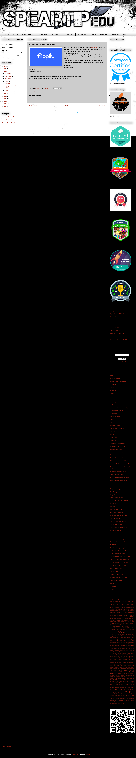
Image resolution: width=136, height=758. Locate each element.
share (111, 679)
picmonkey (115, 662)
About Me (15, 34)
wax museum (113, 700)
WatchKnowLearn (115, 518)
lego (125, 651)
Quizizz (112, 422)
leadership (116, 651)
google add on (130, 632)
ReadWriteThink (114, 503)
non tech (132, 656)
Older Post (101, 105)
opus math (131, 659)
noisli (128, 656)
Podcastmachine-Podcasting (118, 568)
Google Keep (113, 413)
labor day (132, 650)
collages (119, 612)
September (8, 78)
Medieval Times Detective (9, 123)
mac (133, 651)
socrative (124, 682)
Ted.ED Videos (114, 545)
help (125, 640)
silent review (127, 679)
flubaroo (129, 627)
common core (130, 612)
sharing (115, 679)
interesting (112, 647)
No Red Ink (113, 405)
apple (116, 601)
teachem (132, 686)
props (129, 667)
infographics (127, 644)
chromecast (126, 609)
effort (111, 624)
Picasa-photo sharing (116, 524)
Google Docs (113, 495)
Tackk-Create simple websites (118, 527)
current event (131, 618)
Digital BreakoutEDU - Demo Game (120, 314)
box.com (122, 604)
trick (121, 695)
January (7, 90)
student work (124, 684)
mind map (131, 653)
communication (114, 613)
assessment (126, 601)
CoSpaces (113, 390)
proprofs (125, 667)
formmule (117, 629)
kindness (117, 650)
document (132, 620)
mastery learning (117, 653)
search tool (131, 676)
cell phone (127, 606)
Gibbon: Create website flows (118, 458)
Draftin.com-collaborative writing (119, 471)
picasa (111, 662)
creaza (123, 618)
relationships (113, 671)
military (127, 653)
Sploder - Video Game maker (118, 381)
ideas (117, 644)
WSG (124, 34)
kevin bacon (129, 648)
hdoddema (75, 754)
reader (111, 670)
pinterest (121, 662)
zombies (122, 703)
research (125, 671)
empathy (120, 624)
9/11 (115, 599)
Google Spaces (114, 402)
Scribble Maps (114, 455)
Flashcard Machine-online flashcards (120, 551)
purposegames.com (114, 668)
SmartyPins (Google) (116, 416)
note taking (112, 657)
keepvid (123, 648)
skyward (132, 679)
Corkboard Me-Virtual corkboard (119, 577)
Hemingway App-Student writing (119, 408)
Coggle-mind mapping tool (117, 489)
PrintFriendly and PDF (115, 665)
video (118, 697)
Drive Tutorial (116, 621)
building (132, 604)
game (111, 631)
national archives (114, 656)
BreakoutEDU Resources (117, 333)
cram (122, 617)
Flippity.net (94, 47)
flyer (133, 627)
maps (111, 653)
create (126, 617)
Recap (112, 396)
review (39, 91)
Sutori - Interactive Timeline (118, 378)
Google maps (116, 637)
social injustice (126, 681)
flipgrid (120, 627)
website (123, 700)
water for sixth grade (128, 698)
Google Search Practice (116, 410)
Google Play (123, 637)
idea (130, 642)
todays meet (126, 693)
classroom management (115, 610)
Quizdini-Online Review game (118, 480)
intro (127, 647)
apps (120, 601)
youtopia (112, 703)
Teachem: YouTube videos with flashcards (122, 464)
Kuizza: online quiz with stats (118, 461)
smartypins (119, 681)
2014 (5, 101)
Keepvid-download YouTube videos (120, 556)
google (123, 632)
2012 (5, 106)
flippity (35, 91)
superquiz (112, 686)
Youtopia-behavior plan (116, 474)
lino (128, 651)
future (133, 629)
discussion (126, 620)
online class (118, 657)
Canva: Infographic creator (117, 446)
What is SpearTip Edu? (28, 34)
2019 (5, 69)
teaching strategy (119, 687)
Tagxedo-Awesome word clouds (119, 562)
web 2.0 (119, 700)
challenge (132, 606)
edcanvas (117, 623)
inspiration (124, 645)
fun (130, 629)
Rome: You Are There (8, 120)
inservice (117, 645)
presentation (127, 664)
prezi (133, 664)
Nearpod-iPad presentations (118, 565)
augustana (112, 603)
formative (112, 629)
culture (126, 618)
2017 (5, 93)
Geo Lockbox (7, 746)
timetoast (116, 693)
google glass (127, 635)
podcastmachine (130, 662)
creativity (119, 618)
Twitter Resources (115, 43)
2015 (5, 99)
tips (120, 693)
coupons (118, 617)
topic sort (112, 695)
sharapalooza (130, 678)
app (133, 599)
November (8, 76)
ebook (133, 621)
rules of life (120, 673)
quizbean (124, 668)
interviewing (123, 647)
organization (113, 661)
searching (112, 678)
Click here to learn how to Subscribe (120, 340)
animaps (123, 599)
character (112, 607)
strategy (132, 682)
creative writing (113, 618)
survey (116, 686)
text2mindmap (131, 689)
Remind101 (113, 586)
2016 (5, 96)
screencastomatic (130, 675)
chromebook (119, 609)
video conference (125, 697)
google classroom (122, 634)
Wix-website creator (115, 536)
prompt (120, 667)
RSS (116, 673)
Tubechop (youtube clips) (117, 428)
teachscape (127, 687)
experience (131, 624)
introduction (131, 647)
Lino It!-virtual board (115, 571)
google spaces (120, 639)
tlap (122, 693)
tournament (117, 695)
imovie (121, 644)
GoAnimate (131, 631)
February (8, 83)
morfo (121, 654)
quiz (121, 668)
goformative (112, 632)
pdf (121, 661)
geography (121, 631)
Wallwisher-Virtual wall (116, 574)
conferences (113, 615)
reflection (132, 670)
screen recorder (120, 675)
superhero (132, 684)
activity (118, 599)
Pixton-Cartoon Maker (116, 580)
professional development (127, 665)
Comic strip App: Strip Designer (119, 500)
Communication (81, 34)
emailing (115, 624)
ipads (111, 648)
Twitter (112, 589)
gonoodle (118, 632)
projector (116, 667)
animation (129, 599)
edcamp (112, 623)
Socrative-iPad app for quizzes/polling (121, 548)
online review (131, 657)
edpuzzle (121, 623)
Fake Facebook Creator (116, 483)
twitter (111, 697)
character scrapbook (120, 607)
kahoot (119, 648)
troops (123, 695)
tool (131, 693)
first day (130, 626)
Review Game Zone (115, 530)
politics (111, 664)
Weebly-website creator (116, 533)
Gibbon (126, 631)
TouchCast (113, 384)
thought (122, 692)
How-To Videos (104, 34)
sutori (120, 686)
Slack (111, 375)
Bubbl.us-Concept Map (116, 452)
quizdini (129, 668)
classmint (132, 609)
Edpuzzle (112, 431)
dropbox (122, 621)
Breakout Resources (116, 317)
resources (131, 671)
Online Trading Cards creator (118, 521)
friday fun (126, 629)
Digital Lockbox (114, 327)
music (133, 654)
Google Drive (43, 34)
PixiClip (112, 387)
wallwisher (112, 698)
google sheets (130, 637)
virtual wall (131, 697)
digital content (119, 620)
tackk (123, 686)
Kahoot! (112, 434)
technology (118, 689)
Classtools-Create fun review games (120, 542)
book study (116, 604)
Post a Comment (36, 99)
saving (132, 673)
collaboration (113, 612)
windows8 (112, 701)
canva (119, 606)
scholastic (112, 675)
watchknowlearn (119, 698)
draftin (111, 621)
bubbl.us (128, 604)
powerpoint (120, 664)
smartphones (113, 681)
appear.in (112, 601)
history (118, 642)
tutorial (132, 695)
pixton (124, 662)
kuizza (121, 650)
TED (125, 689)
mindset (111, 654)
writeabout (118, 701)
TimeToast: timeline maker (117, 443)
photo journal (126, 661)
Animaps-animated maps (117, 512)
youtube (117, 703)
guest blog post (116, 640)
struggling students (115, 684)
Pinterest (112, 506)
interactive (131, 645)
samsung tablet (127, 673)
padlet (118, 661)
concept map (123, 613)
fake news (112, 626)
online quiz (125, 658)
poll (115, 664)
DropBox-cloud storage (116, 497)
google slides (113, 639)
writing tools (130, 701)
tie (133, 692)
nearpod (120, 656)
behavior (126, 603)
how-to (123, 642)
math (123, 653)
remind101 (119, 671)
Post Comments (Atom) (71, 112)
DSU (126, 621)
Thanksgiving (113, 692)
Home (7, 34)
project (111, 667)
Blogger (112, 583)
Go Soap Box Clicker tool (117, 399)
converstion (120, 615)
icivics (127, 642)
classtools (124, 610)
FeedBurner (125, 362)
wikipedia (132, 700)
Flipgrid (112, 393)
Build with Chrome (115, 425)
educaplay (127, 623)
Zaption (112, 419)
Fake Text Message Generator (118, 486)
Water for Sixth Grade (116, 509)
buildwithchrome (113, 606)
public (132, 667)
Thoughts (93, 34)
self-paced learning (121, 678)
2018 (5, 71)
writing (124, 701)
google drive (113, 636)
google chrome (114, 634)
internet (117, 647)
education (132, 623)
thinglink (118, 692)
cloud (129, 610)
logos (130, 651)
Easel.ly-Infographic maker (117, 553)
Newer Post (33, 105)
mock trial (117, 654)
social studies (117, 682)
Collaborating (70, 34)
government (127, 639)
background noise (119, 603)
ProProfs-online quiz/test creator (119, 515)
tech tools (45, 91)
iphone (115, 648)
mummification (127, 654)
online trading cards (115, 659)
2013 (5, 104)
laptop (111, 651)
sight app (120, 679)
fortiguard (122, 629)
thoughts (129, 691)
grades (132, 639)
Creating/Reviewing (56, 34)
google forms (120, 635)
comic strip (124, 612)
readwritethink (124, 670)
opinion (125, 659)
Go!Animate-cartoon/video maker (119, 477)
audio (133, 601)
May (6, 81)
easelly (129, 621)
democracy (112, 620)
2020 (5, 66)
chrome (128, 607)
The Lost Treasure (115, 330)
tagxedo (128, 686)
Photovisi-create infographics (118, 539)
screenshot (112, 676)
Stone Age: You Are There (9, 117)
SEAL (125, 676)
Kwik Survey (113, 492)
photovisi (132, 661)
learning (121, 651)
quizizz (132, 668)
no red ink (124, 656)
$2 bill (111, 599)
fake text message (119, 626)
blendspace (131, 603)
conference (131, 613)
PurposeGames (114, 437)
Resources (115, 34)
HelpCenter (131, 640)
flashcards (115, 627)
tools (133, 693)
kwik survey (126, 650)
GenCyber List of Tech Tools (118, 311)
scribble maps (119, 676)
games (115, 631)
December (8, 73)
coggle (132, 610)
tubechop (128, 695)
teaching (112, 687)
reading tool (117, 670)
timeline (112, 693)
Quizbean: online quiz (116, 449)
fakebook (126, 626)
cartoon (123, 606)
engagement (125, 624)
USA (115, 697)
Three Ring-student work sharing (119, 559)
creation (131, 617)
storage (128, 682)
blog (111, 604)
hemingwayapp (113, 642)
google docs (130, 634)
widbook (128, 700)
